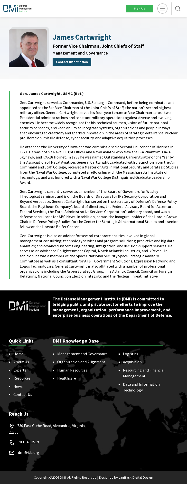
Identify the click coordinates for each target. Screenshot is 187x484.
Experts (19, 370)
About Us (21, 361)
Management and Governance (82, 353)
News (18, 386)
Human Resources (72, 370)
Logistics (130, 353)
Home (18, 353)
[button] (178, 8)
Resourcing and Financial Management (144, 373)
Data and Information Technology (141, 387)
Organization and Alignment (81, 361)
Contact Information (72, 62)
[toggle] (162, 8)
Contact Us (22, 394)
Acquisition (132, 361)
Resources (21, 378)
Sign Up (139, 8)
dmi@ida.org (28, 452)
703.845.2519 (28, 441)
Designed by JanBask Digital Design (126, 477)
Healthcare (66, 378)
